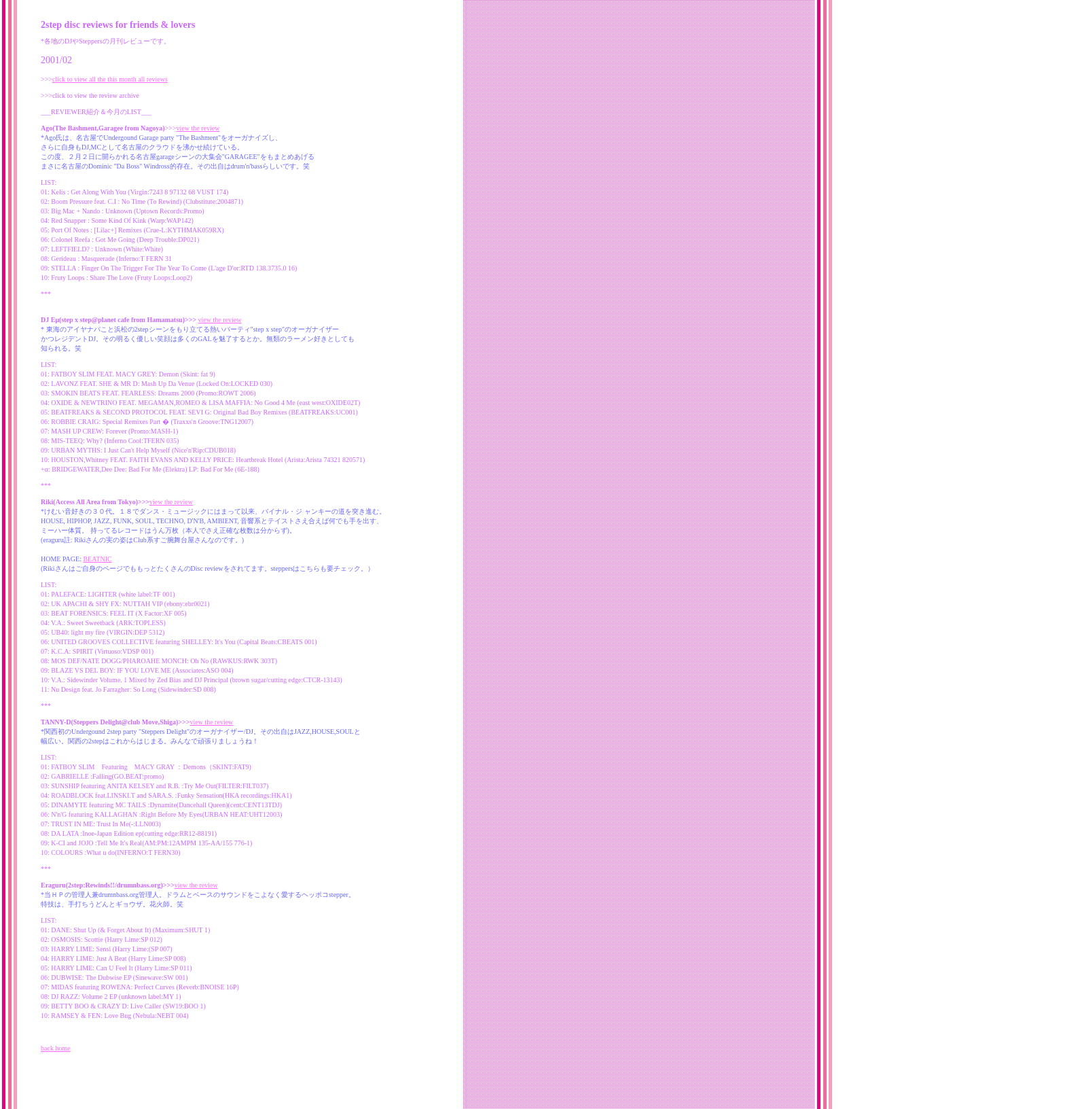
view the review (198, 128)
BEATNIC (97, 559)
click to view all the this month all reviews (110, 79)
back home (56, 1048)
